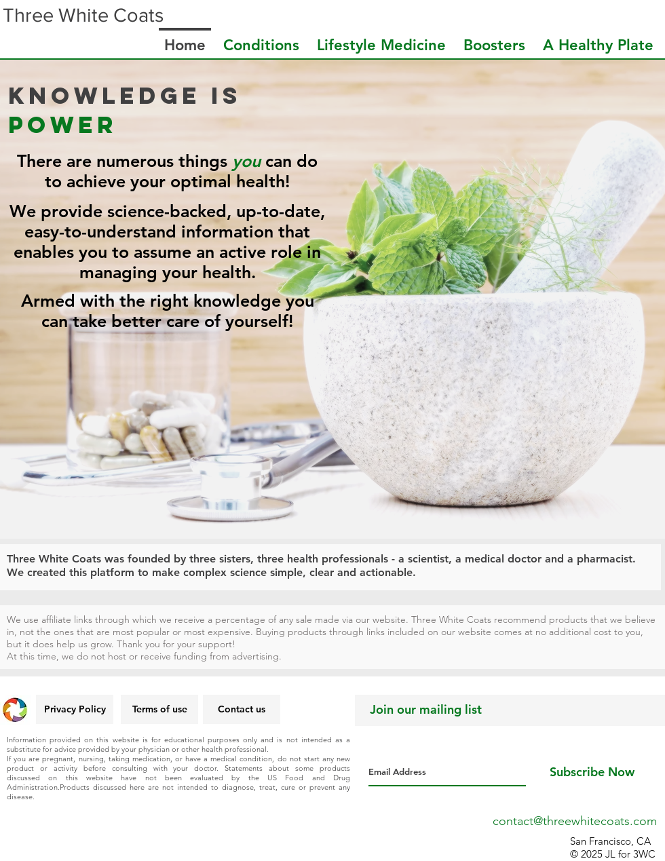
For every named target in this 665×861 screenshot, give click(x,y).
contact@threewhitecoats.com (575, 821)
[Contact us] (241, 709)
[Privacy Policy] (74, 709)
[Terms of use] (159, 709)
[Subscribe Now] (592, 772)
